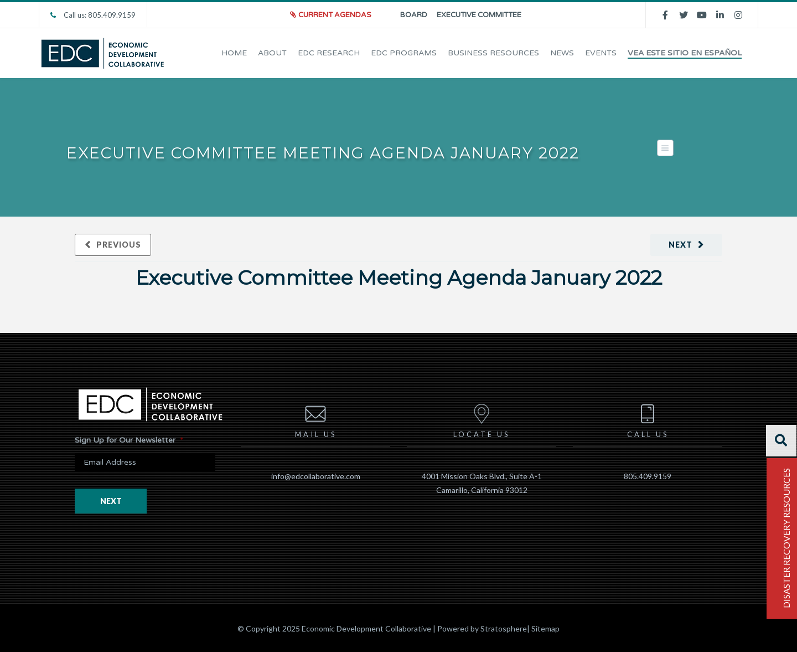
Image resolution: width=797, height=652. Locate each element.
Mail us (316, 419)
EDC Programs (404, 53)
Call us (648, 419)
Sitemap (545, 628)
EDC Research (329, 53)
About (272, 53)
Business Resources (493, 53)
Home (234, 53)
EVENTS (601, 53)
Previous (118, 244)
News (562, 53)
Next (680, 244)
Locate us (481, 419)
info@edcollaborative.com (315, 476)
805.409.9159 (647, 476)
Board (413, 15)
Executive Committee (479, 15)
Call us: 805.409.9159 (93, 15)
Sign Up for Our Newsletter (129, 440)
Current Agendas (334, 15)
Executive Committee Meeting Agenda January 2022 (399, 277)
